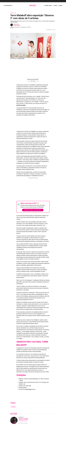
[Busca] (55, 5)
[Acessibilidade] (8, 5)
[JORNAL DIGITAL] (48, 5)
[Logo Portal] (33, 5)
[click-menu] (60, 5)
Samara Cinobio (17, 25)
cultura (13, 406)
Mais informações (24, 423)
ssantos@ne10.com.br (23, 420)
